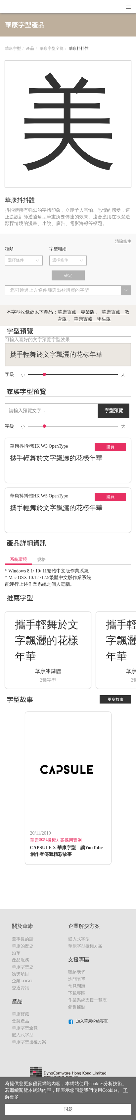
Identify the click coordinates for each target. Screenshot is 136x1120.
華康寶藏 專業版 (77, 312)
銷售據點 (76, 1007)
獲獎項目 (20, 973)
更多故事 (115, 700)
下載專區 (76, 993)
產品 (30, 48)
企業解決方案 (84, 926)
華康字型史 (22, 966)
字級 (9, 374)
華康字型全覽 (52, 48)
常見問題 (76, 986)
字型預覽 (114, 410)
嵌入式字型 (22, 1034)
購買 (110, 447)
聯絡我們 (76, 972)
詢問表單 (76, 979)
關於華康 (22, 926)
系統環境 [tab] (18, 559)
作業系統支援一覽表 (87, 1000)
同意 (68, 1109)
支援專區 (78, 959)
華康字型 (13, 48)
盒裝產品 (20, 1020)
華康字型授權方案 (29, 1041)
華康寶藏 (20, 1013)
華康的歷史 (22, 945)
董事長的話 (22, 938)
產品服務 (20, 959)
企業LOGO (22, 980)
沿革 (16, 952)
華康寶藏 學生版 (92, 319)
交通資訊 (20, 987)
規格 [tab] (41, 559)
